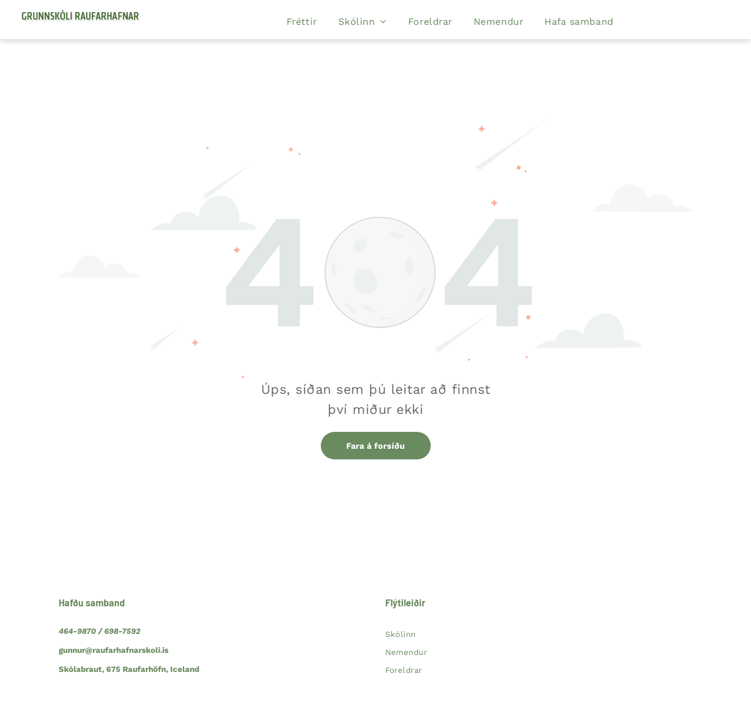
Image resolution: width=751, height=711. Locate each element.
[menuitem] (302, 21)
